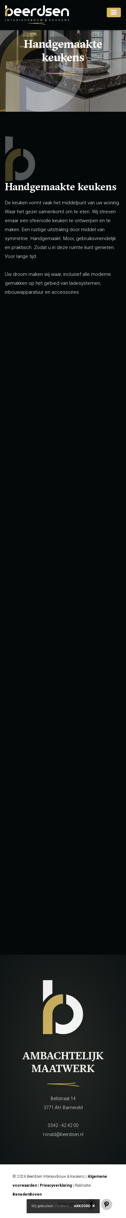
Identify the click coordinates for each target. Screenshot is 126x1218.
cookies (61, 1206)
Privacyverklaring (56, 1185)
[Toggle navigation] (114, 12)
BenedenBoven (27, 1194)
